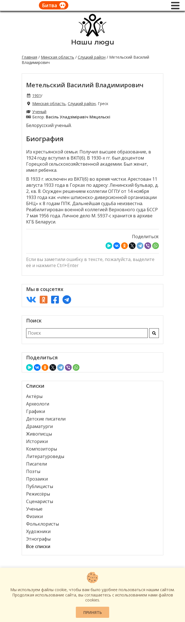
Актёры (34, 396)
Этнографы (38, 539)
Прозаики (37, 479)
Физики (34, 516)
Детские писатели (46, 419)
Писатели (36, 464)
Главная (29, 57)
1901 (36, 95)
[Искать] (154, 333)
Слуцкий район (92, 57)
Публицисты (39, 486)
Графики (35, 411)
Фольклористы (42, 524)
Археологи (37, 404)
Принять (92, 612)
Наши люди (92, 42)
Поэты (33, 471)
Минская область (57, 57)
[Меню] (175, 5)
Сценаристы (39, 501)
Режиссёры (38, 494)
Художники (38, 531)
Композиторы (41, 449)
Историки (37, 441)
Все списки (38, 546)
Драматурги (39, 426)
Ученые (34, 509)
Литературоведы (45, 456)
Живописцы (39, 434)
